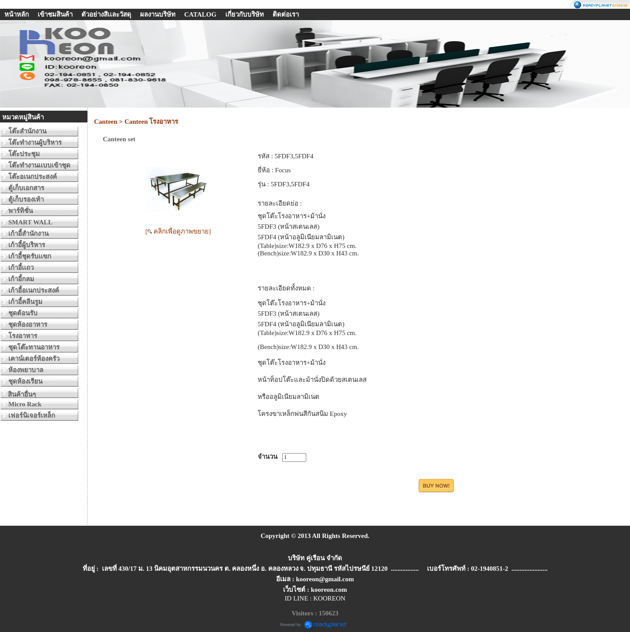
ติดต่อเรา (286, 14)
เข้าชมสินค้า (55, 14)
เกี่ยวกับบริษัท (244, 14)
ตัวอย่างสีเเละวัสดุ (106, 14)
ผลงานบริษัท (157, 14)
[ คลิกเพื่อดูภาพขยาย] (178, 231)
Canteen (106, 121)
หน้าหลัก (16, 14)
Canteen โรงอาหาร (151, 121)
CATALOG (200, 14)
